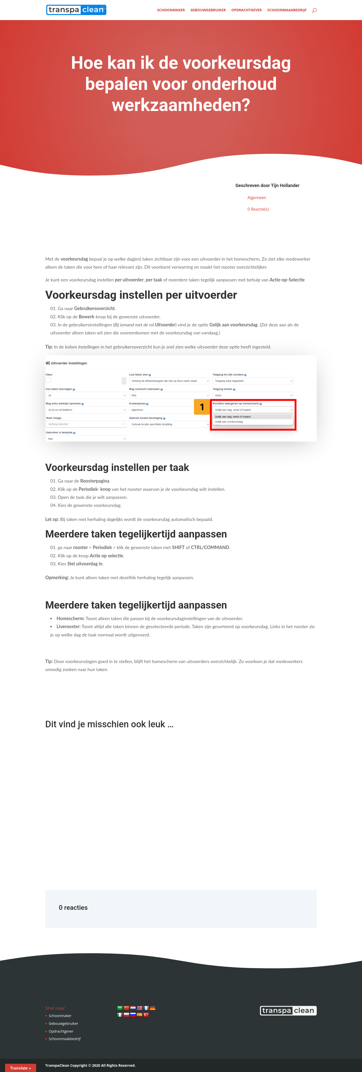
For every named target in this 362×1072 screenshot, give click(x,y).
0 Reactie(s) (258, 209)
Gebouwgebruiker (208, 10)
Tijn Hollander (285, 185)
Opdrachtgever (246, 10)
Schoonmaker (171, 10)
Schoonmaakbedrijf (287, 10)
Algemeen (257, 197)
